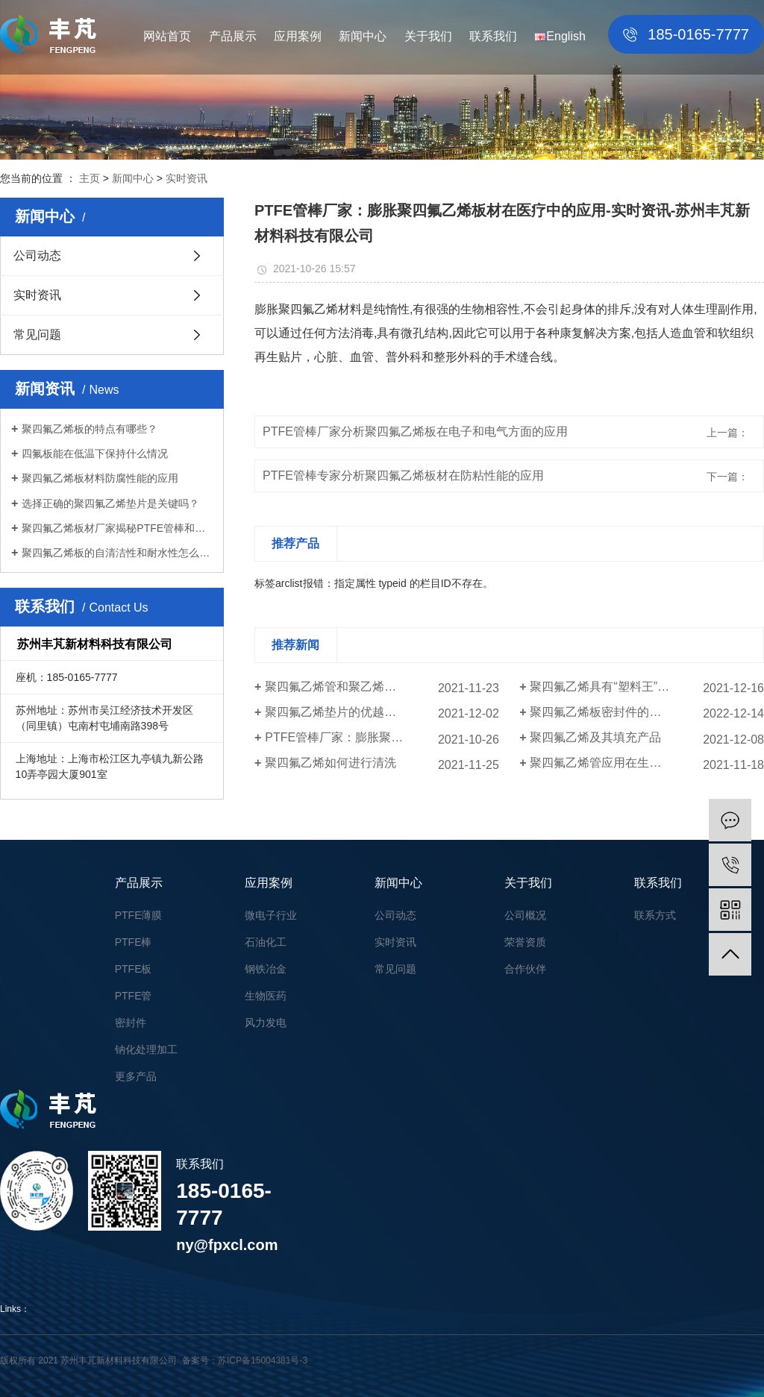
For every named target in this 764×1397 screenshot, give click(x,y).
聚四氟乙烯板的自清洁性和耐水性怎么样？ (117, 553)
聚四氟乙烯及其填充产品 (595, 737)
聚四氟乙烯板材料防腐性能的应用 (100, 478)
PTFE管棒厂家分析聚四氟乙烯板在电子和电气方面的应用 (415, 431)
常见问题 (37, 334)
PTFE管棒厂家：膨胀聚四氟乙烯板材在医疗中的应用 (382, 737)
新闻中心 (362, 36)
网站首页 (167, 36)
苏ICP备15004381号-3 (262, 1360)
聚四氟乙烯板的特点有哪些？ (89, 429)
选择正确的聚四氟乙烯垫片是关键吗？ (110, 503)
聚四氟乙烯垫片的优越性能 (336, 712)
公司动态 (37, 255)
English (559, 36)
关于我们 (428, 36)
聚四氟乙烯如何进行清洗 (330, 762)
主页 (89, 178)
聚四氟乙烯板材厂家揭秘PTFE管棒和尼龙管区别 (117, 528)
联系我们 (493, 36)
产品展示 (233, 36)
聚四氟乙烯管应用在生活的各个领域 (625, 762)
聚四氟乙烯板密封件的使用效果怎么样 (631, 712)
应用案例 (298, 36)
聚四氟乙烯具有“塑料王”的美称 (611, 686)
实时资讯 (186, 178)
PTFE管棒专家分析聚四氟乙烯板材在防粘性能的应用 (403, 475)
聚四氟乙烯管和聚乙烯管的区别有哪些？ (372, 686)
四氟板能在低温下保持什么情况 (95, 453)
